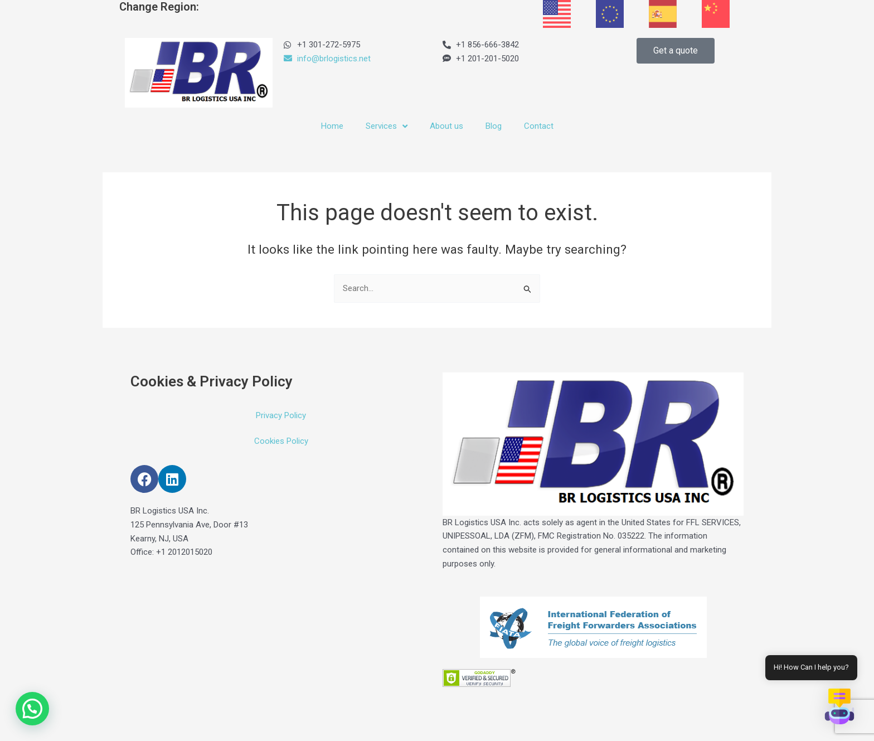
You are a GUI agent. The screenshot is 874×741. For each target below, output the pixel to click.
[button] (32, 708)
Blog (493, 126)
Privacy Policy (281, 415)
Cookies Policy (281, 441)
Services (386, 126)
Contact (538, 126)
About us (446, 126)
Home (332, 126)
